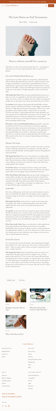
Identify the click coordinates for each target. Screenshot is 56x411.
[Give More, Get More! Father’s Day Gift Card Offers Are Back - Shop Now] (43, 2)
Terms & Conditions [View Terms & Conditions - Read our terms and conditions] (33, 375)
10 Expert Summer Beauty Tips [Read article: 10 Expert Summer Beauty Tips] (15, 309)
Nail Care (22, 280)
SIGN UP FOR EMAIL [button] (8, 393)
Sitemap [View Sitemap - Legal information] (30, 388)
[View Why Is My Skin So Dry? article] (16, 322)
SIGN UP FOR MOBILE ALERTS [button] (12, 396)
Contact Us (5, 354)
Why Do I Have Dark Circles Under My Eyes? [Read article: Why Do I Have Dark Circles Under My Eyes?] (38, 309)
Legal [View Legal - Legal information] (29, 383)
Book (51, 5)
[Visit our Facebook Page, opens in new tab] (3, 406)
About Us (4, 375)
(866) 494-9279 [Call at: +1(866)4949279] (6, 351)
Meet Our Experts (6, 378)
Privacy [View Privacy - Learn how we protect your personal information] (30, 380)
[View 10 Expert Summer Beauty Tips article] (16, 295)
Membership (31, 362)
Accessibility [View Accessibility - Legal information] (31, 378)
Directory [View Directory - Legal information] (30, 386)
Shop (29, 364)
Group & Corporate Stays (35, 359)
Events (30, 354)
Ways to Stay (31, 351)
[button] (46, 5)
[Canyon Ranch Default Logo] (11, 6)
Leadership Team (6, 380)
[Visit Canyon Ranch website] (28, 344)
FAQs (3, 356)
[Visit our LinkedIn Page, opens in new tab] (6, 406)
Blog (29, 367)
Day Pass (30, 356)
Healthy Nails (11, 280)
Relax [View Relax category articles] (7, 304)
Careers (4, 383)
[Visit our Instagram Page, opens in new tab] (9, 406)
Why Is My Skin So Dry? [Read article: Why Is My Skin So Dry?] (15, 334)
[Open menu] (2, 6)
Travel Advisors (6, 386)
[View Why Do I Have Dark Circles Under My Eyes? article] (40, 295)
